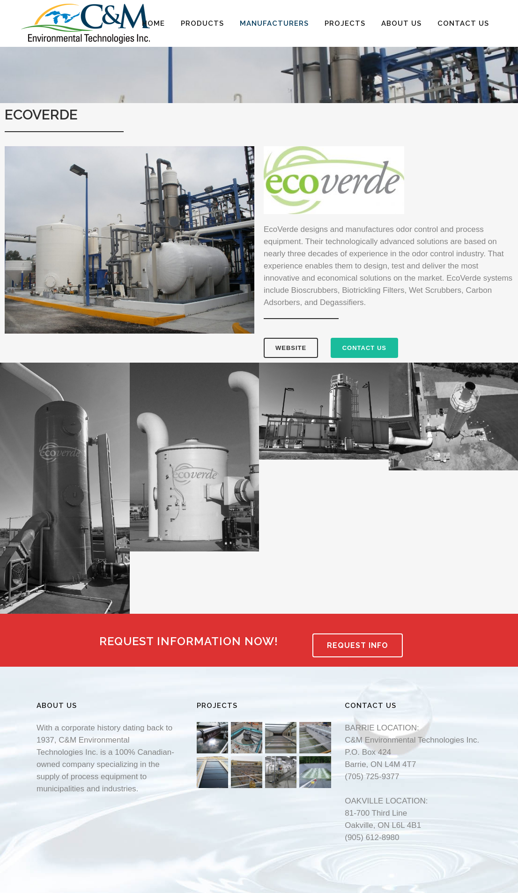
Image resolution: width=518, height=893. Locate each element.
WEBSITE (290, 347)
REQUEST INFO (357, 645)
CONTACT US (364, 347)
